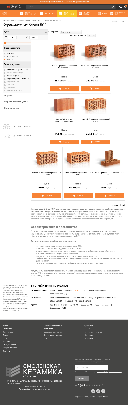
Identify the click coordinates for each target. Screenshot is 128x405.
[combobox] (53, 32)
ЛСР (10, 62)
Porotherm (13, 59)
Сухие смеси (89, 322)
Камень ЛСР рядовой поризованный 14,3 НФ (46, 117)
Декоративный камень (53, 332)
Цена (6, 32)
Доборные (85, 301)
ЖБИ (45, 335)
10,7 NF (53, 301)
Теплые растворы (15, 96)
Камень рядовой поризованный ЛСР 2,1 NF (109, 117)
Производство (11, 116)
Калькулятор (8, 328)
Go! (112, 7)
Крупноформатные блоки (93, 287)
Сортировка (36, 32)
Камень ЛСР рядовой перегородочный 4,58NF (109, 63)
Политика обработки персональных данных (34, 385)
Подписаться (82, 374)
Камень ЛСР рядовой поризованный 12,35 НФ (78, 63)
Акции (5, 322)
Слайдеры (12, 93)
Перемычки (13, 87)
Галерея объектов (10, 344)
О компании (7, 325)
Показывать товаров (107, 32)
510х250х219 (55, 297)
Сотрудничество (9, 341)
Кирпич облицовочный (53, 322)
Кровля (87, 325)
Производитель (12, 50)
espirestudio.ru (103, 393)
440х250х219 (70, 297)
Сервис (5, 332)
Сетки (10, 90)
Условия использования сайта (34, 382)
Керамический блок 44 (82, 294)
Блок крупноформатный (16, 73)
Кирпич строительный (93, 328)
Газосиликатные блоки (53, 328)
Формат (8, 101)
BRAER (10, 56)
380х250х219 (84, 297)
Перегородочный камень (16, 84)
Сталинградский (56, 305)
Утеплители (48, 325)
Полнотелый (89, 332)
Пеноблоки (88, 335)
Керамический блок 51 (59, 294)
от (6, 37)
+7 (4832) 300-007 (120, 7)
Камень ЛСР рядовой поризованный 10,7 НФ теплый (46, 63)
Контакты (6, 347)
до (17, 37)
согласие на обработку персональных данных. (109, 368)
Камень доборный (15, 77)
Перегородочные (102, 301)
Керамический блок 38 (104, 294)
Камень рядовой (14, 80)
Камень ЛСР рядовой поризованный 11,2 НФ (78, 117)
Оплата (6, 335)
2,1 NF (72, 301)
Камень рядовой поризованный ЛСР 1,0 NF (46, 170)
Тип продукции (12, 67)
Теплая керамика (57, 290)
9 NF (63, 301)
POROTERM (54, 287)
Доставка (6, 338)
